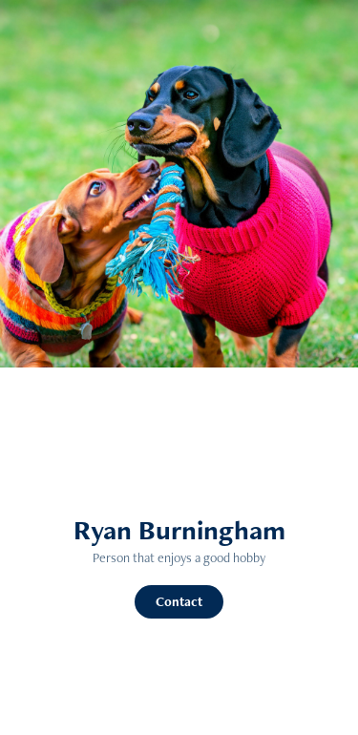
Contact (179, 601)
